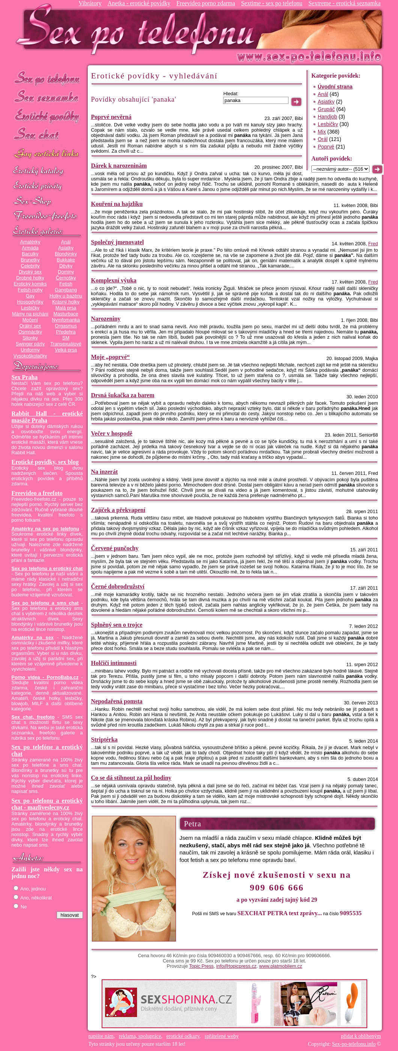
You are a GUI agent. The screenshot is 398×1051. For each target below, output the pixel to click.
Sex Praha (25, 377)
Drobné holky (30, 278)
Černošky (66, 278)
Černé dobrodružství (117, 586)
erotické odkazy (183, 1036)
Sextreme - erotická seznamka (344, 3)
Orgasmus (66, 326)
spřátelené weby (222, 1036)
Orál (322, 139)
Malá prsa (66, 308)
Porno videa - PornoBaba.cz (45, 677)
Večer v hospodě (111, 433)
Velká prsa (66, 350)
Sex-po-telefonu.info (353, 1044)
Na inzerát (104, 471)
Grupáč (326, 109)
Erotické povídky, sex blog (45, 462)
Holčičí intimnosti (114, 663)
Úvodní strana (335, 87)
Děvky (65, 266)
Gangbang (66, 290)
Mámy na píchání (30, 314)
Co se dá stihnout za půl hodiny (131, 778)
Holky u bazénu (66, 296)
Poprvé (326, 147)
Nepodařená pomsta (117, 701)
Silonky (30, 338)
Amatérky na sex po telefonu (45, 529)
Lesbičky (30, 308)
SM (65, 338)
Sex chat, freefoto (33, 717)
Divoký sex (30, 272)
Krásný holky (65, 302)
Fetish (65, 284)
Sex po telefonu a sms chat (45, 603)
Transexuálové (65, 344)
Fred (373, 243)
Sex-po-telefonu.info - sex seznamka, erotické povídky (138, 29)
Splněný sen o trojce (117, 625)
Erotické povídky (47, 116)
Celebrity (30, 266)
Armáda (30, 248)
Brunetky (30, 260)
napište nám (101, 1036)
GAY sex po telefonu (47, 154)
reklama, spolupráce (140, 1036)
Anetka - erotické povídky (139, 3)
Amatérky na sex (33, 637)
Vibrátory (89, 3)
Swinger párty (30, 344)
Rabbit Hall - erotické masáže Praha (47, 416)
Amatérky (30, 242)
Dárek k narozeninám (119, 165)
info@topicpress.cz (236, 966)
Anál (66, 242)
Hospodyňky (30, 302)
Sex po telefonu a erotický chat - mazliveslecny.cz (47, 804)
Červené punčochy (115, 548)
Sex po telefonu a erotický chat (47, 568)
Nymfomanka (66, 320)
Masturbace (65, 314)
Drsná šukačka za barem (123, 395)
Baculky (30, 254)
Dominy (66, 272)
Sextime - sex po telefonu (272, 3)
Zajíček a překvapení (118, 510)
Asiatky (66, 248)
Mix (322, 132)
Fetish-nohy (30, 290)
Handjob (327, 117)
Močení (30, 320)
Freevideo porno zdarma (205, 3)
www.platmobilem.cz (280, 966)
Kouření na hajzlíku (117, 204)
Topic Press (201, 966)
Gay (30, 296)
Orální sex (30, 326)
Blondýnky (66, 254)
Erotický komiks (30, 284)
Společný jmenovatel (117, 242)
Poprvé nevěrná (111, 117)
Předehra (65, 332)
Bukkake (66, 260)
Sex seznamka (47, 97)
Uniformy (30, 350)
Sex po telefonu (47, 77)
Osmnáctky (30, 332)
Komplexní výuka (114, 280)
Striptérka (104, 739)
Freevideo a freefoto (37, 493)
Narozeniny (106, 318)
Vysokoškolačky (30, 356)
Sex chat (47, 135)
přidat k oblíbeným (361, 1036)
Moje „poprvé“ (110, 357)
